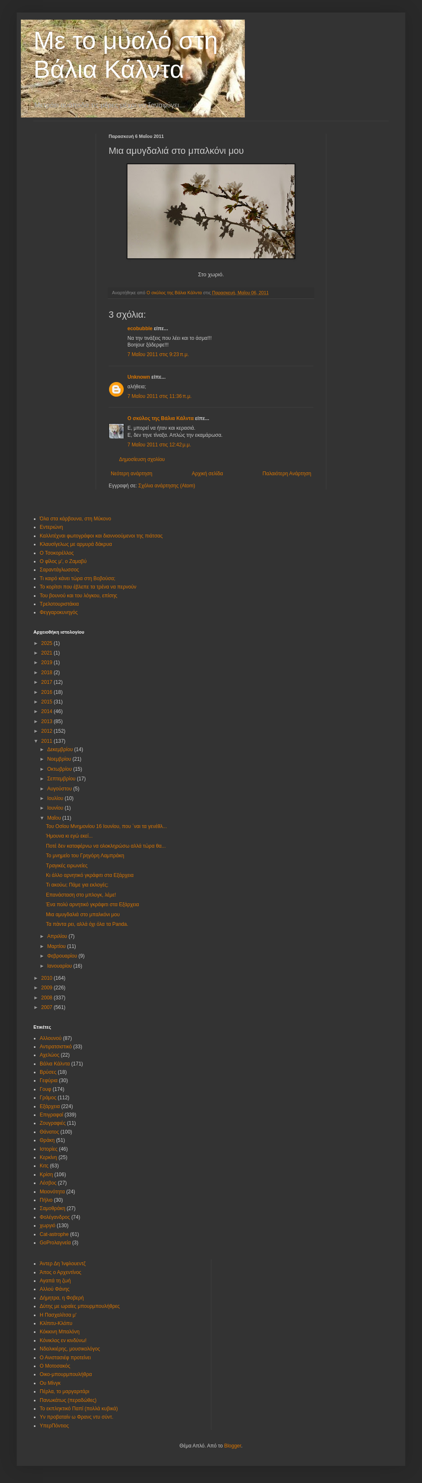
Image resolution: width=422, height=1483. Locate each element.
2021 (47, 653)
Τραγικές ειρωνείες (67, 866)
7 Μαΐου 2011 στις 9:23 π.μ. (158, 354)
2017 (47, 682)
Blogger (232, 1446)
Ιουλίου (56, 798)
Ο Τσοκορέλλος (57, 553)
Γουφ (45, 1089)
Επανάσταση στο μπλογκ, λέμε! (81, 895)
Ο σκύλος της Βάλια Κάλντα (160, 418)
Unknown (138, 377)
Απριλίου (58, 936)
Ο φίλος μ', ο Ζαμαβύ (63, 561)
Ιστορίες (49, 1149)
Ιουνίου (56, 808)
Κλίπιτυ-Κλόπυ (56, 1323)
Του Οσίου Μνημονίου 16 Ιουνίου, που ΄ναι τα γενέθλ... (106, 826)
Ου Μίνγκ (50, 1383)
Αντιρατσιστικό (56, 1047)
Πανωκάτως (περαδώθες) (68, 1400)
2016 (47, 692)
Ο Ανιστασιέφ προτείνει (65, 1358)
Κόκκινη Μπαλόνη (59, 1332)
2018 (47, 672)
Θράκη (47, 1140)
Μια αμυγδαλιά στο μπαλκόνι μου (83, 914)
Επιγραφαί (51, 1115)
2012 (47, 731)
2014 (47, 711)
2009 (47, 988)
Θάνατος (49, 1132)
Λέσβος (48, 1183)
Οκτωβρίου (60, 769)
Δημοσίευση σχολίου (142, 459)
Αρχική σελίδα (207, 473)
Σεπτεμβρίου (62, 779)
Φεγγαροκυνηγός (59, 612)
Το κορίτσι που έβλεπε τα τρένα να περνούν (88, 587)
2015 (47, 702)
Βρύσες (48, 1072)
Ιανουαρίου (60, 966)
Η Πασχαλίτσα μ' (58, 1315)
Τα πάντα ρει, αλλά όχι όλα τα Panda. (87, 924)
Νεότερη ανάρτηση (131, 473)
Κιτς (44, 1166)
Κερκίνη (48, 1157)
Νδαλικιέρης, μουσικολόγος (70, 1349)
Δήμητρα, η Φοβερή (62, 1298)
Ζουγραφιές (53, 1123)
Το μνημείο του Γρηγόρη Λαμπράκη (85, 856)
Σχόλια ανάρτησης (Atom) (166, 486)
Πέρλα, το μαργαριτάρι (64, 1391)
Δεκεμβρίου (60, 749)
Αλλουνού (50, 1038)
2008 (47, 998)
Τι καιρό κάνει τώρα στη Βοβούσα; (77, 578)
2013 (47, 721)
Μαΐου (54, 818)
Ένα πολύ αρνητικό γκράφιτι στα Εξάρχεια (92, 904)
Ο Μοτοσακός (55, 1366)
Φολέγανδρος (55, 1217)
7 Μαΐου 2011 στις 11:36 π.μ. (159, 396)
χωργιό (48, 1225)
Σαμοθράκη (52, 1208)
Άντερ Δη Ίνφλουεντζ (63, 1263)
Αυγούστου (60, 789)
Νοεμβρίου (60, 759)
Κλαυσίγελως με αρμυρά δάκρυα (76, 544)
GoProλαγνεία (55, 1243)
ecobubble (140, 328)
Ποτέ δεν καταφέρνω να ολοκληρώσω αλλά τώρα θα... (106, 846)
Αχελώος (49, 1055)
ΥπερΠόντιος (54, 1426)
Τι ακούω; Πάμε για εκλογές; (77, 885)
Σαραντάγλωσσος (59, 570)
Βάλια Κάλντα (55, 1064)
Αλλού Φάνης (54, 1289)
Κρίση (46, 1174)
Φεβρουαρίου (63, 956)
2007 (47, 1007)
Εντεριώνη (51, 527)
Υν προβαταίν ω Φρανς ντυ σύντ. (76, 1417)
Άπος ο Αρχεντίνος (60, 1272)
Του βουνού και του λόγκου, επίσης (78, 596)
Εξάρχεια (50, 1106)
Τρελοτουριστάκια (59, 604)
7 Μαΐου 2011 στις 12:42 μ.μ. (159, 445)
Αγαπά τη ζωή (55, 1281)
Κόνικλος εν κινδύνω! (63, 1340)
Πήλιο (46, 1200)
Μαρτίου (57, 946)
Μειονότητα (52, 1192)
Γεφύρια (49, 1080)
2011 (47, 741)
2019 (47, 662)
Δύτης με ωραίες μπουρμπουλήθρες (80, 1306)
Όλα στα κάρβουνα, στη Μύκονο (75, 519)
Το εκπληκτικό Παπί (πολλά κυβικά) (79, 1409)
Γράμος (48, 1098)
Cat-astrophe (54, 1234)
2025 (47, 643)
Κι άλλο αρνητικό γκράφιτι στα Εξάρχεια (90, 875)
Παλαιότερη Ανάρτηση (286, 473)
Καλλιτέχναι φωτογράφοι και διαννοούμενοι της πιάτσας (101, 536)
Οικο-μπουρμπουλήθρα (66, 1374)
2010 (47, 978)
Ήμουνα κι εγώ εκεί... (69, 836)
